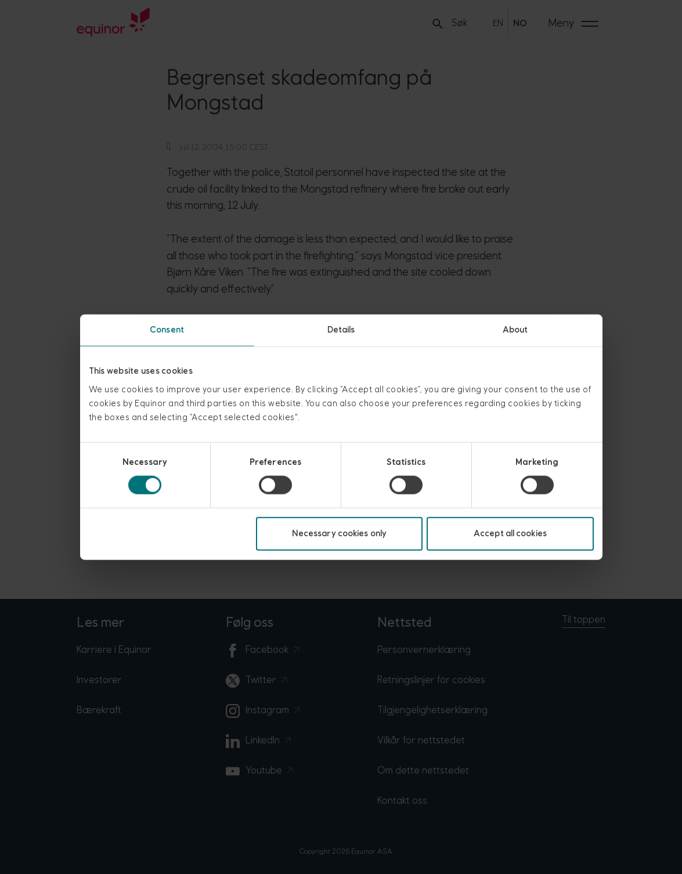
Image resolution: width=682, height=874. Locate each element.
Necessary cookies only (339, 533)
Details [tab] (341, 330)
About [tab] (515, 330)
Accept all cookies (510, 533)
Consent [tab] (167, 330)
